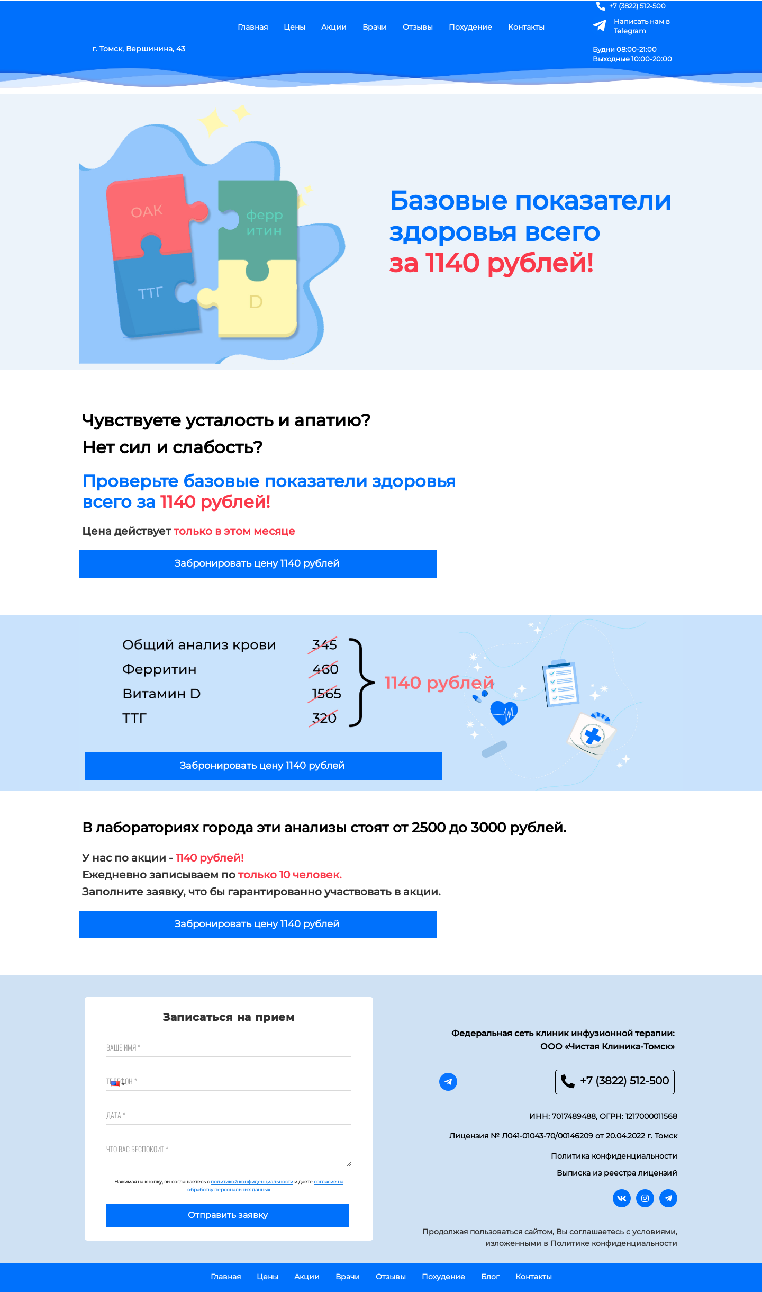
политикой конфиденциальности (252, 1182)
